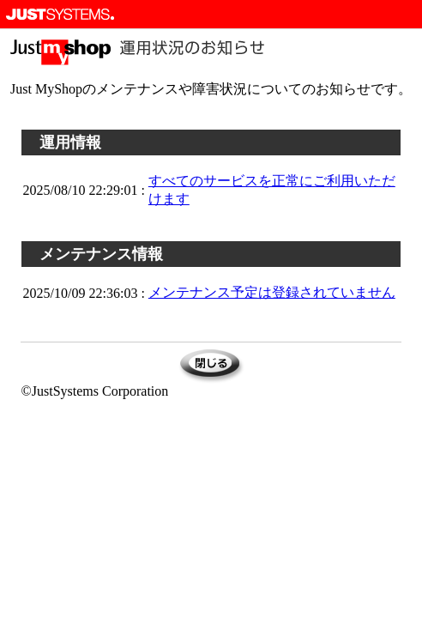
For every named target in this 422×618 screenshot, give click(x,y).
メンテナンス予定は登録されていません (271, 292)
